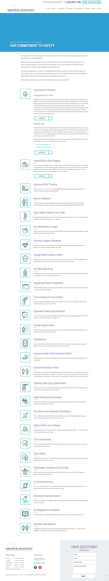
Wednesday (9, 560)
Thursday (8, 562)
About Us (53, 7)
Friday (7, 564)
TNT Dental (43, 572)
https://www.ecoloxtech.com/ (45, 144)
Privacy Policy (24, 572)
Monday (8, 556)
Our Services (61, 7)
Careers (93, 7)
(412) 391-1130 (72, 2)
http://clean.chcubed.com (44, 141)
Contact (99, 7)
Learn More (42, 115)
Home (48, 7)
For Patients (69, 7)
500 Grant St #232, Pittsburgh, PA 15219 (53, 2)
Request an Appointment (90, 2)
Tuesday (8, 558)
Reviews (87, 7)
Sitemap (18, 572)
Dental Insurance (79, 7)
